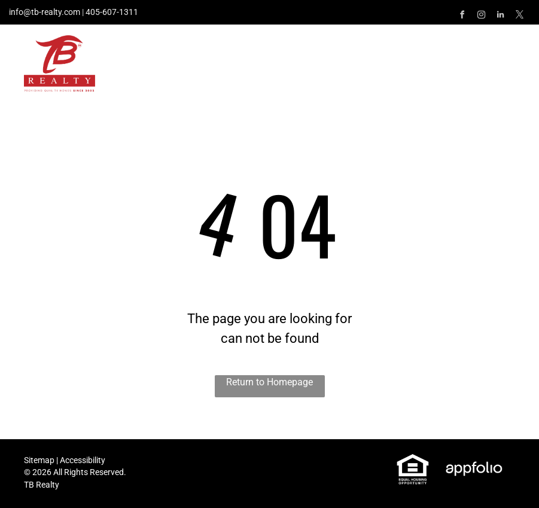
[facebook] (462, 16)
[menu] (512, 49)
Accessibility (82, 460)
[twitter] (519, 16)
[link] (413, 460)
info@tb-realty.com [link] (44, 12)
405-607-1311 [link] (112, 12)
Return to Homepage (269, 382)
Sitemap (39, 460)
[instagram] (481, 16)
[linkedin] (500, 16)
